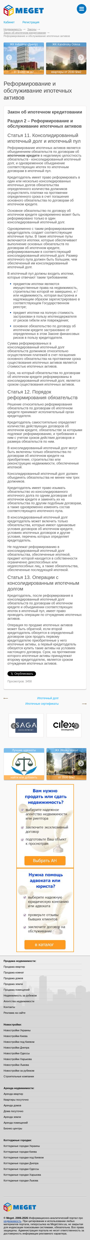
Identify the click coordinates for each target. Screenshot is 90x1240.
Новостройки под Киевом (19, 1041)
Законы (31, 29)
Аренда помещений (16, 1122)
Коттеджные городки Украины (22, 1146)
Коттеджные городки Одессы (21, 1169)
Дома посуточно (13, 1111)
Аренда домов (12, 1105)
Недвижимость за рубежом (20, 995)
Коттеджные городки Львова (21, 1180)
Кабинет (9, 22)
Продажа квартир (14, 966)
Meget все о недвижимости (45, 1207)
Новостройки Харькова (18, 1059)
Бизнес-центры (13, 1128)
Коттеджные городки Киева (20, 1151)
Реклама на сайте (14, 1012)
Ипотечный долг (48, 698)
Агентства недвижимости (19, 1001)
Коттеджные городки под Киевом (24, 1157)
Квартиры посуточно (16, 1099)
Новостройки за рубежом (19, 1070)
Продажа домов (13, 978)
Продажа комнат (14, 972)
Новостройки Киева (15, 1036)
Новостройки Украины (17, 1030)
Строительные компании (19, 1076)
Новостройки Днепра (16, 1047)
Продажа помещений (17, 989)
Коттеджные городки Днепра (21, 1163)
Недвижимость (13, 29)
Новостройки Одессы (17, 1053)
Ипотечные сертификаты (42, 703)
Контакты (9, 1007)
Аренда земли (12, 1116)
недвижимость (12, 1221)
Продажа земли (13, 984)
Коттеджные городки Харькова (22, 1174)
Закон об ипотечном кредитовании (25, 32)
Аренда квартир (13, 1093)
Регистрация (31, 22)
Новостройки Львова (16, 1064)
